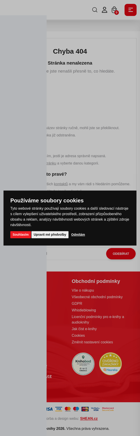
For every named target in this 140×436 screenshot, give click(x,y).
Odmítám (78, 234)
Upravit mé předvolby (50, 234)
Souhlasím (20, 234)
